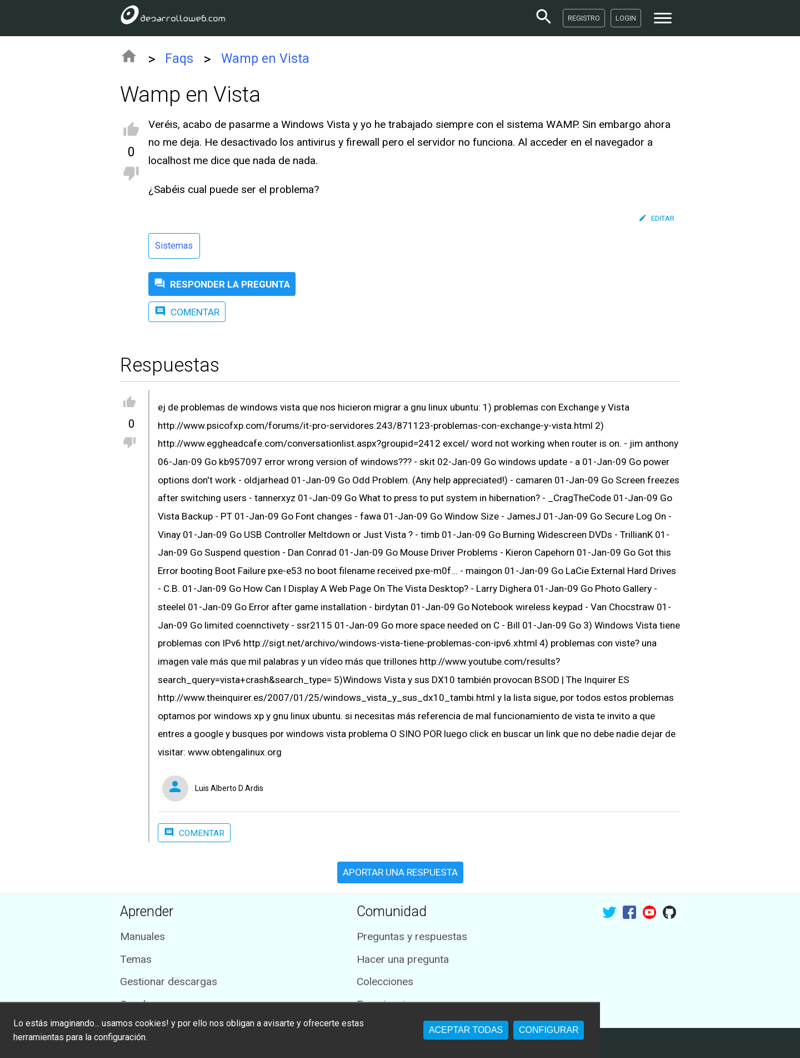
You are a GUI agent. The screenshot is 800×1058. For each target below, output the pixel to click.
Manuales (142, 936)
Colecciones (385, 981)
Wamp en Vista (265, 58)
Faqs (179, 58)
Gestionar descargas (168, 981)
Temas (136, 959)
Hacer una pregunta (403, 959)
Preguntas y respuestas (412, 936)
